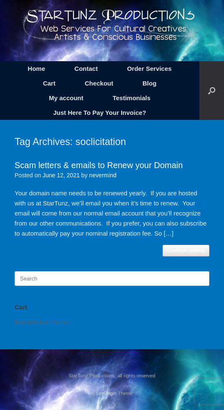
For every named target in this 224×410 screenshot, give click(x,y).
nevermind (102, 175)
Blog (149, 83)
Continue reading (186, 250)
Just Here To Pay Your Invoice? (99, 112)
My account (66, 97)
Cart (49, 83)
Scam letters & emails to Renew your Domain (99, 165)
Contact (86, 68)
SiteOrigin (106, 393)
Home (36, 68)
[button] (211, 90)
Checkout (99, 83)
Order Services (149, 68)
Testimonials (131, 97)
